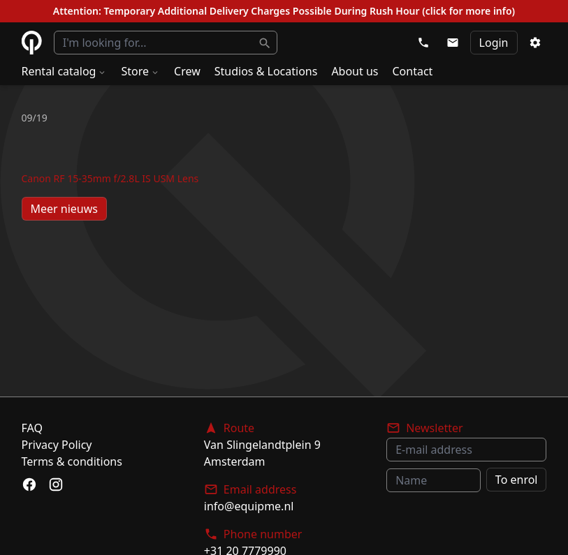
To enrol (516, 479)
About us (354, 71)
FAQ (32, 428)
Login (494, 42)
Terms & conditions (72, 461)
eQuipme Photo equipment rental (32, 42)
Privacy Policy (57, 444)
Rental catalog (65, 71)
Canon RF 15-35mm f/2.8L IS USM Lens (110, 178)
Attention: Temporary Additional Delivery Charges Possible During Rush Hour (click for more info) (284, 10)
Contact (413, 71)
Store (140, 71)
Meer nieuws (65, 208)
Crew (187, 71)
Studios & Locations (266, 71)
